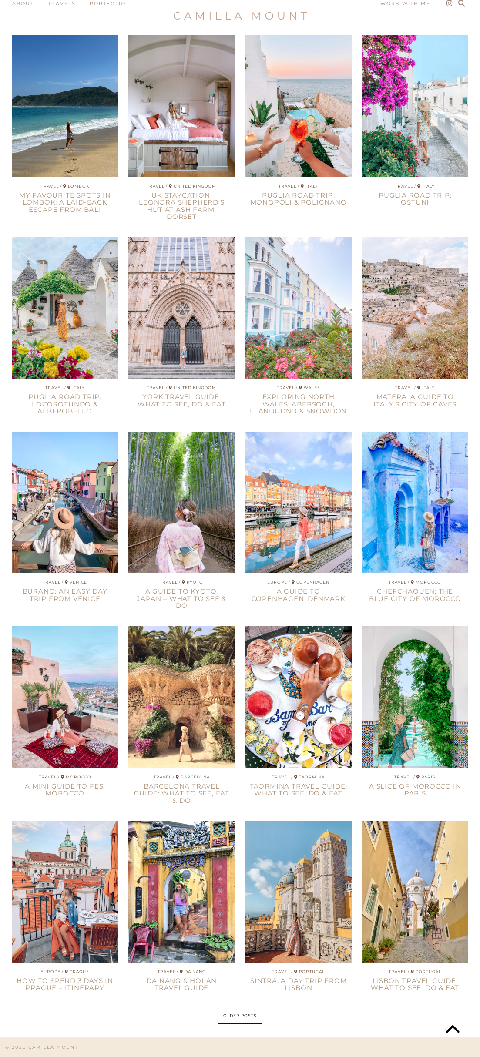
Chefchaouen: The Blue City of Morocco (415, 595)
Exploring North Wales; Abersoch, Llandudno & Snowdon (298, 404)
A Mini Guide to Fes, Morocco (65, 790)
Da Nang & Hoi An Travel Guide (181, 984)
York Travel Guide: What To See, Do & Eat (182, 400)
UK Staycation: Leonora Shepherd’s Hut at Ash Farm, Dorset (181, 206)
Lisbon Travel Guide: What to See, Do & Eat (415, 984)
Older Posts (240, 1015)
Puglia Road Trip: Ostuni (415, 199)
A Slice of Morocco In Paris (415, 790)
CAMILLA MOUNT (53, 1047)
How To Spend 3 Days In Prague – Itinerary (65, 984)
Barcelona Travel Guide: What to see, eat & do (181, 793)
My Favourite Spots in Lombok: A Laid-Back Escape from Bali (65, 202)
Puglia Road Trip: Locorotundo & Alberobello (64, 404)
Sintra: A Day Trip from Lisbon (298, 984)
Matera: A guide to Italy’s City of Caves (415, 400)
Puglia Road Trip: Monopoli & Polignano (298, 199)
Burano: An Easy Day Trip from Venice (65, 595)
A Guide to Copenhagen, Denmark (299, 595)
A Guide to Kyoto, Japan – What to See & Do (181, 598)
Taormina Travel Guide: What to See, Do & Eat (298, 790)
